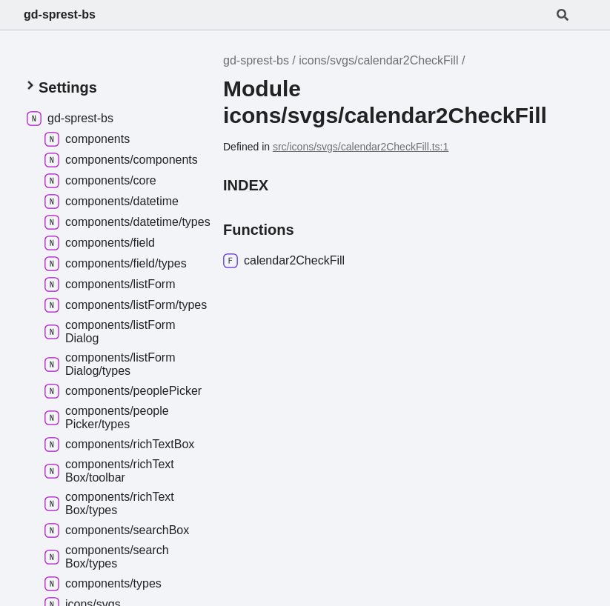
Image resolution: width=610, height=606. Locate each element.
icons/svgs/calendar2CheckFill (378, 60)
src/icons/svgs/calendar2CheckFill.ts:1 (360, 147)
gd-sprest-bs (60, 14)
